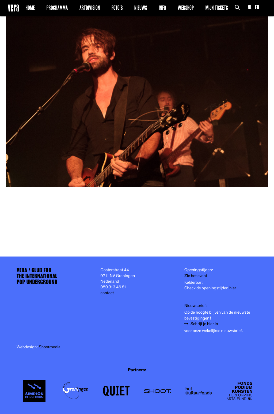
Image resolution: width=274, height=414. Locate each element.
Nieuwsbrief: (195, 306)
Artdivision (89, 7)
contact (107, 293)
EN (257, 7)
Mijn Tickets (216, 7)
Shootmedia (50, 347)
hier (232, 288)
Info (162, 7)
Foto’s (117, 7)
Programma (57, 7)
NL (250, 7)
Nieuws (140, 7)
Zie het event (195, 276)
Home (30, 7)
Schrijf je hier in (204, 324)
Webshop (186, 7)
